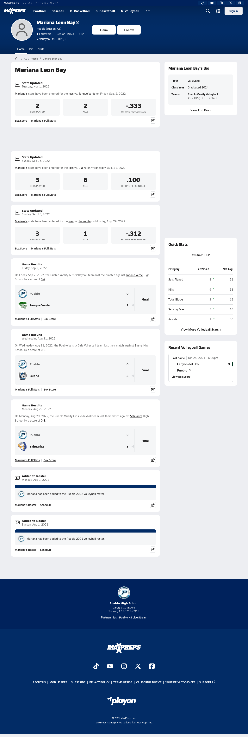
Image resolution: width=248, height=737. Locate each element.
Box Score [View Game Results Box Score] (50, 319)
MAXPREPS (12, 2)
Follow (129, 30)
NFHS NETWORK (47, 2)
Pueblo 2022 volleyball (81, 494)
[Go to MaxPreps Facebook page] (152, 666)
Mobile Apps (58, 682)
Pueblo (34, 58)
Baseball (58, 11)
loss (71, 93)
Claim (104, 30)
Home (21, 49)
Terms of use (122, 682)
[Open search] (208, 11)
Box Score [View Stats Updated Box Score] (21, 120)
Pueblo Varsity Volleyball (203, 94)
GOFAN (28, 2)
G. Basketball (105, 11)
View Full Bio (200, 110)
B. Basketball (80, 11)
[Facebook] (240, 3)
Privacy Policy (99, 682)
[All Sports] (148, 11)
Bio (31, 49)
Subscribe (78, 682)
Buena (83, 168)
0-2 (43, 279)
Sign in (233, 11)
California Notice (149, 682)
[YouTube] (212, 3)
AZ (25, 58)
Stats (41, 49)
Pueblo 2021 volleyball (81, 538)
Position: (197, 255)
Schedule (46, 505)
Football (39, 11)
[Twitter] (230, 3)
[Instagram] (221, 3)
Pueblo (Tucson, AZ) (49, 28)
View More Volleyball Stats (201, 329)
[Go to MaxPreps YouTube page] (110, 666)
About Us (39, 682)
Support (207, 682)
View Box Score (181, 376)
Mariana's (21, 93)
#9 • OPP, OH (52, 39)
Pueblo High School (124, 595)
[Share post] (153, 120)
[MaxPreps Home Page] (16, 58)
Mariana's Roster (25, 505)
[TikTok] (202, 3)
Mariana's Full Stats (43, 120)
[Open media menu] (218, 11)
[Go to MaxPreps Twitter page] (138, 666)
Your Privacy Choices (180, 682)
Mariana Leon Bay (58, 22)
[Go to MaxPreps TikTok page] (96, 666)
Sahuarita (85, 221)
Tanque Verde (87, 93)
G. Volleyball (130, 11)
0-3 (43, 350)
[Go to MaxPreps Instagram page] (124, 666)
